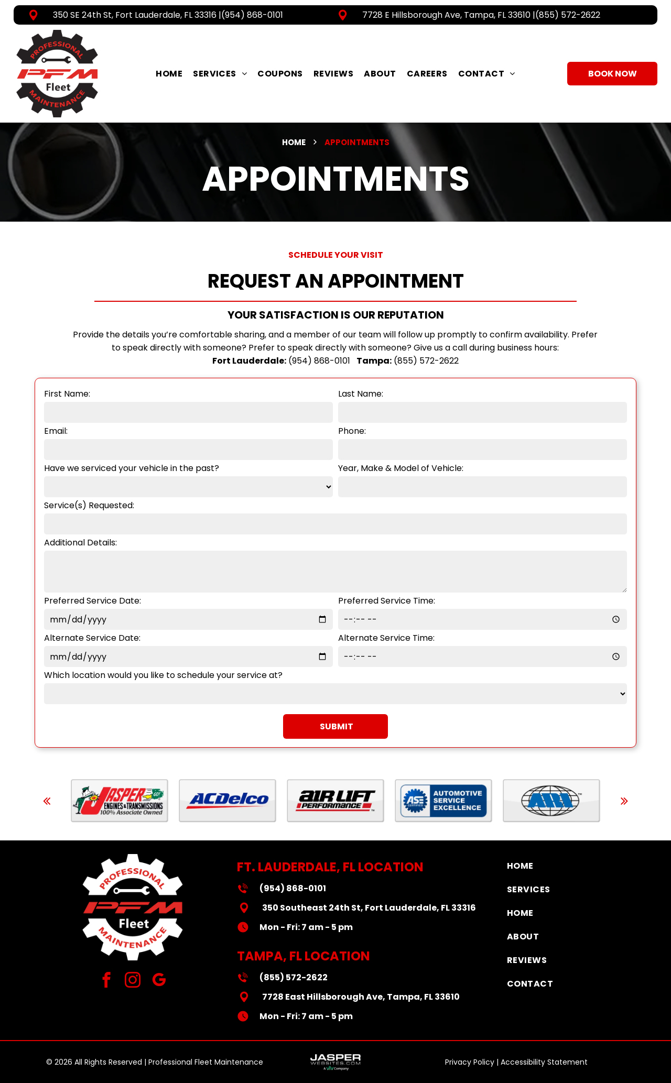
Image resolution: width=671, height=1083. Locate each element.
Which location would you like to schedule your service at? (163, 675)
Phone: (352, 431)
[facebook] (106, 981)
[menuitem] (169, 73)
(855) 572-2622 (567, 15)
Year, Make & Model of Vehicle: (400, 468)
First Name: (67, 394)
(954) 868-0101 (252, 15)
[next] (624, 801)
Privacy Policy (469, 1062)
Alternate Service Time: (386, 638)
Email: (56, 431)
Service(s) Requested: (89, 505)
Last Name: (360, 394)
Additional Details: (80, 543)
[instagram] (133, 981)
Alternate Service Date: (92, 638)
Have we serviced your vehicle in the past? (131, 468)
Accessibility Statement (544, 1062)
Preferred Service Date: (92, 601)
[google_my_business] (159, 981)
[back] (47, 801)
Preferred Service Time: (386, 601)
